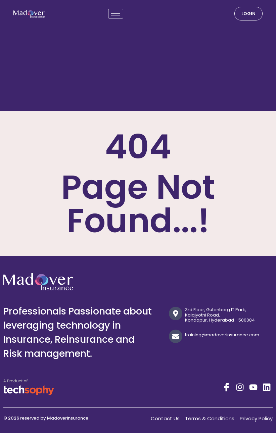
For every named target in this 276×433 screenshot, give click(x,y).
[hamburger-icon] (115, 13)
